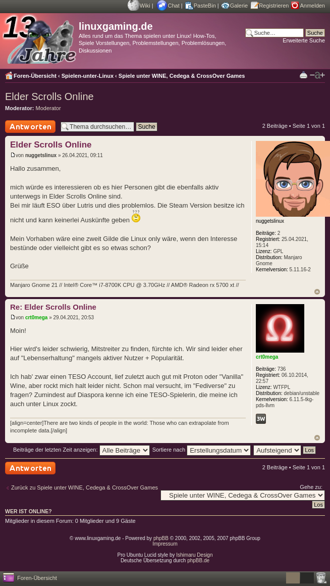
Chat (174, 6)
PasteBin (205, 6)
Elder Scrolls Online (49, 96)
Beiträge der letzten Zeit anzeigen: (81, 450)
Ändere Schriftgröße (317, 75)
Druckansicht (303, 74)
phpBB (161, 538)
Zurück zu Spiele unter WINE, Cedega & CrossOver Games (84, 487)
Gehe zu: (311, 487)
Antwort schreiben (30, 126)
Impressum (164, 544)
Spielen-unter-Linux (88, 76)
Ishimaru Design (194, 555)
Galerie (239, 6)
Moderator (48, 108)
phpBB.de (198, 560)
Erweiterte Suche (304, 40)
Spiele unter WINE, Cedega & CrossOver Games (182, 76)
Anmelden (312, 6)
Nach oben (317, 292)
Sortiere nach (201, 450)
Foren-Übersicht (35, 76)
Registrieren (274, 6)
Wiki (145, 6)
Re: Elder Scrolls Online (53, 307)
